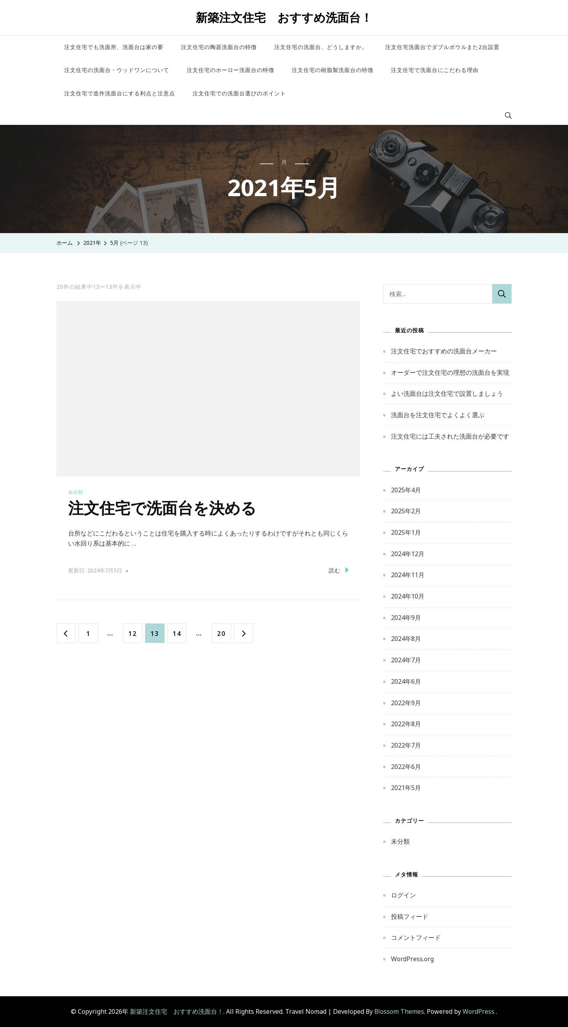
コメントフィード (416, 937)
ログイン (403, 895)
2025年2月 (406, 511)
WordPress (478, 1011)
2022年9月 (406, 703)
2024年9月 (406, 617)
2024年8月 (406, 638)
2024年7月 (406, 660)
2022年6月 (406, 766)
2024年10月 (407, 596)
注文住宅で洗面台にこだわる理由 (435, 70)
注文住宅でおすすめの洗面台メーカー (444, 351)
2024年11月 (407, 575)
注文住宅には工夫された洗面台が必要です (450, 436)
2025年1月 (406, 532)
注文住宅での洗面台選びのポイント (239, 93)
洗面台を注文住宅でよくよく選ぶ (437, 415)
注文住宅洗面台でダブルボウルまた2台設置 (442, 47)
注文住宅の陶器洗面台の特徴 (219, 47)
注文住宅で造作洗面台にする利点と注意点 (119, 93)
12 (132, 633)
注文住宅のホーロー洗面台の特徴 (230, 70)
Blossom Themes (399, 1011)
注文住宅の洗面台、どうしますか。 (321, 47)
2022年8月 (406, 724)
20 (221, 633)
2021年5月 (406, 787)
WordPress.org (412, 959)
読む (339, 570)
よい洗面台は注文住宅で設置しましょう (447, 393)
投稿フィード (409, 916)
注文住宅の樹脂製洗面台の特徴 (332, 70)
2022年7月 (406, 745)
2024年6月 (406, 681)
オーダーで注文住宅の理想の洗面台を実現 (450, 372)
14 (176, 633)
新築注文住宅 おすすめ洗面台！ (284, 17)
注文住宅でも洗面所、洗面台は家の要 (113, 47)
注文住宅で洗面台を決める (162, 509)
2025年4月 (406, 490)
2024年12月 (407, 553)
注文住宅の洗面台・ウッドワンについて (116, 70)
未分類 (75, 492)
